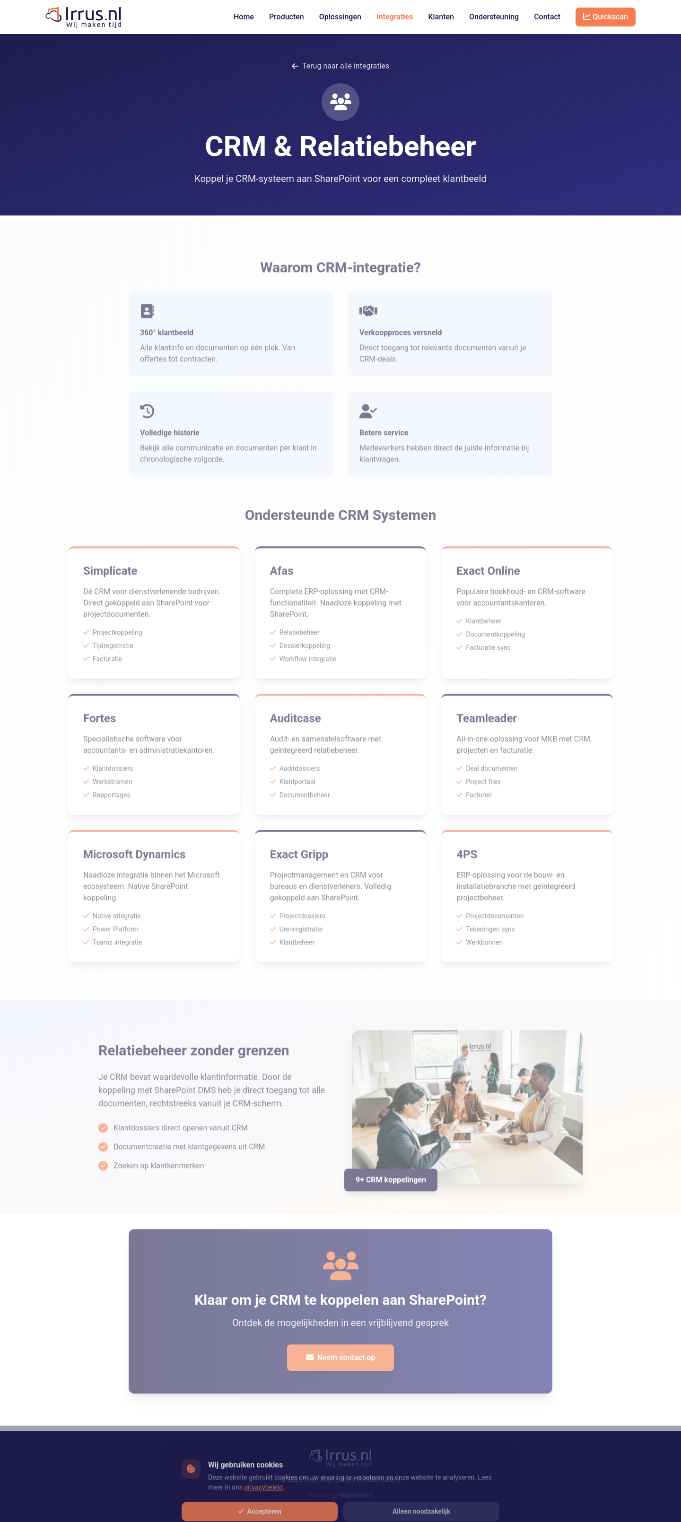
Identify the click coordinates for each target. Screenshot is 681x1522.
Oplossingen (340, 16)
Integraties (394, 16)
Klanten (441, 16)
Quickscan (605, 16)
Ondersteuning (494, 16)
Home (244, 16)
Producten (286, 16)
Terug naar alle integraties (340, 65)
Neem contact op (340, 1363)
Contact (547, 16)
